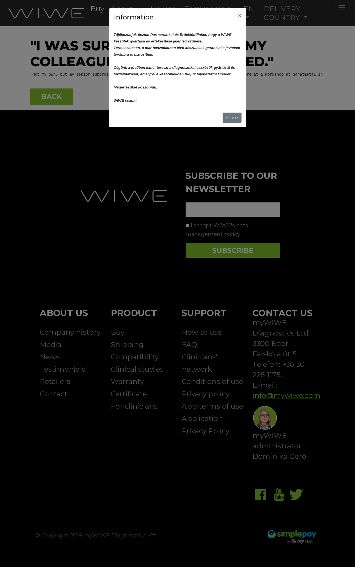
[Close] (239, 15)
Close (232, 117)
